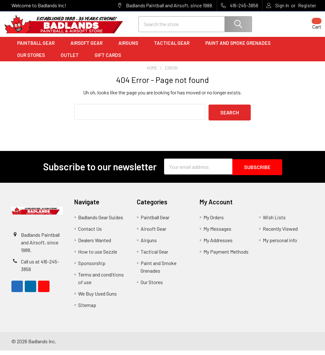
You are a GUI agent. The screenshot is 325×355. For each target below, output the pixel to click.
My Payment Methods (226, 256)
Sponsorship (91, 267)
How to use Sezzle (97, 256)
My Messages (217, 233)
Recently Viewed (280, 233)
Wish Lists (274, 222)
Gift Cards (108, 61)
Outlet (72, 61)
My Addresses (218, 245)
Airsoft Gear (88, 48)
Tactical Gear (174, 48)
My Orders (213, 222)
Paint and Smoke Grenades (237, 48)
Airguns (130, 48)
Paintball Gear (38, 48)
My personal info (280, 245)
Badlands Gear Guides (100, 222)
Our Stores (33, 61)
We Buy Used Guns (97, 298)
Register (307, 5)
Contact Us (90, 233)
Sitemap (87, 309)
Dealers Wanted (94, 245)
